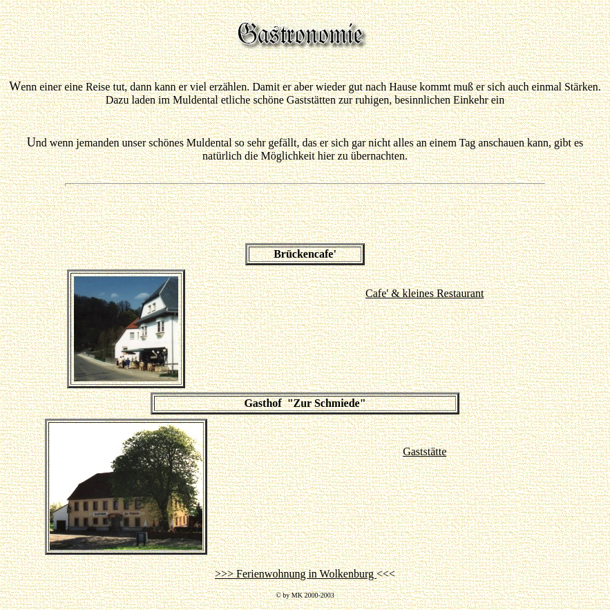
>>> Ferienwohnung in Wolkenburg (296, 574)
